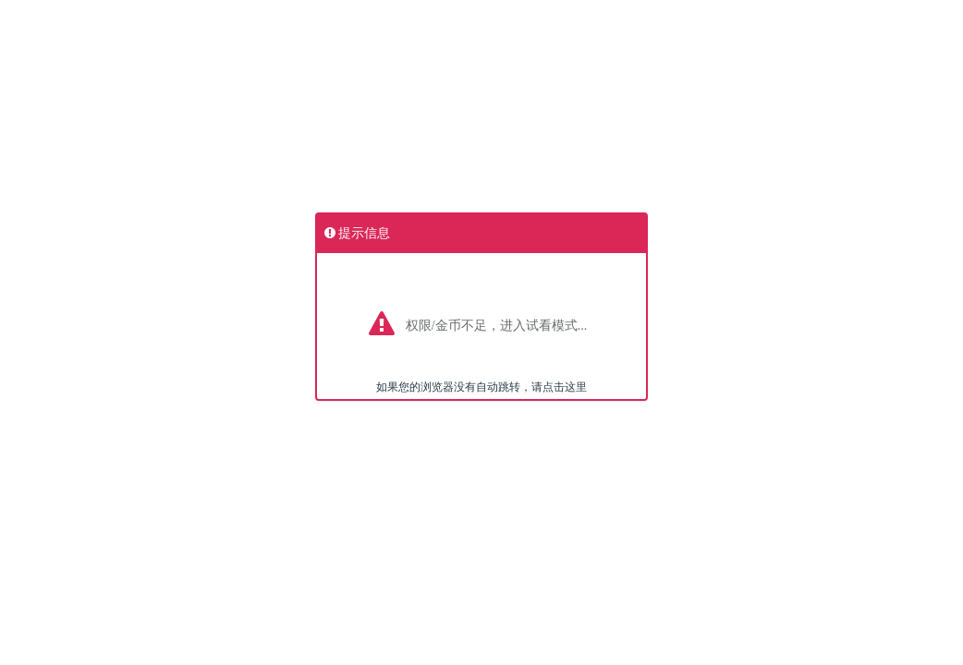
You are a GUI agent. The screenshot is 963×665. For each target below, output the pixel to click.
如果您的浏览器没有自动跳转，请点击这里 (481, 387)
